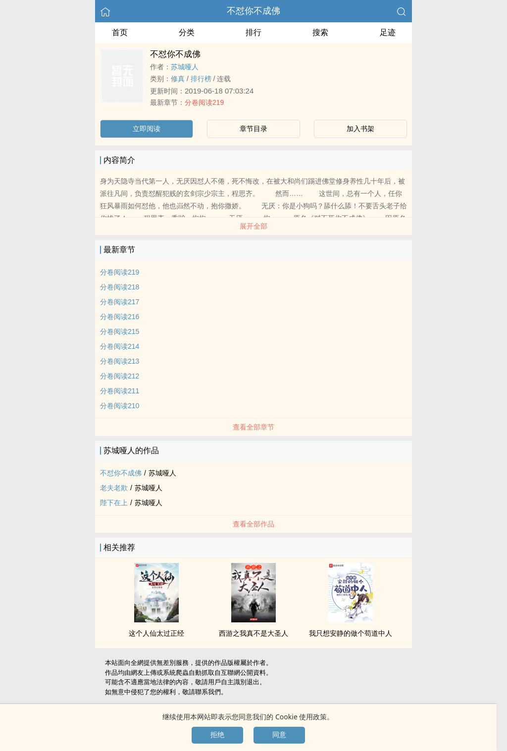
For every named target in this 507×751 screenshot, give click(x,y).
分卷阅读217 (119, 302)
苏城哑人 (185, 67)
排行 (253, 32)
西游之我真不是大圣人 (253, 633)
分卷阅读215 (119, 331)
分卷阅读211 (119, 391)
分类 (187, 32)
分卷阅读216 (119, 317)
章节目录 (253, 129)
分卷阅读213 (119, 361)
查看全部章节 (253, 427)
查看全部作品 (253, 524)
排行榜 (201, 79)
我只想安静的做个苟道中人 (350, 633)
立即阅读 (146, 129)
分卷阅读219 (204, 102)
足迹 (388, 32)
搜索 (320, 32)
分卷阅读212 (119, 376)
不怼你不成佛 (253, 11)
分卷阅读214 (119, 346)
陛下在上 (114, 503)
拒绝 (217, 735)
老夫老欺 (114, 488)
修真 (178, 79)
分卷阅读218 (119, 287)
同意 (279, 735)
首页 (120, 32)
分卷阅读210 (119, 406)
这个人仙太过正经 (156, 633)
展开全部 (253, 226)
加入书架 (360, 129)
